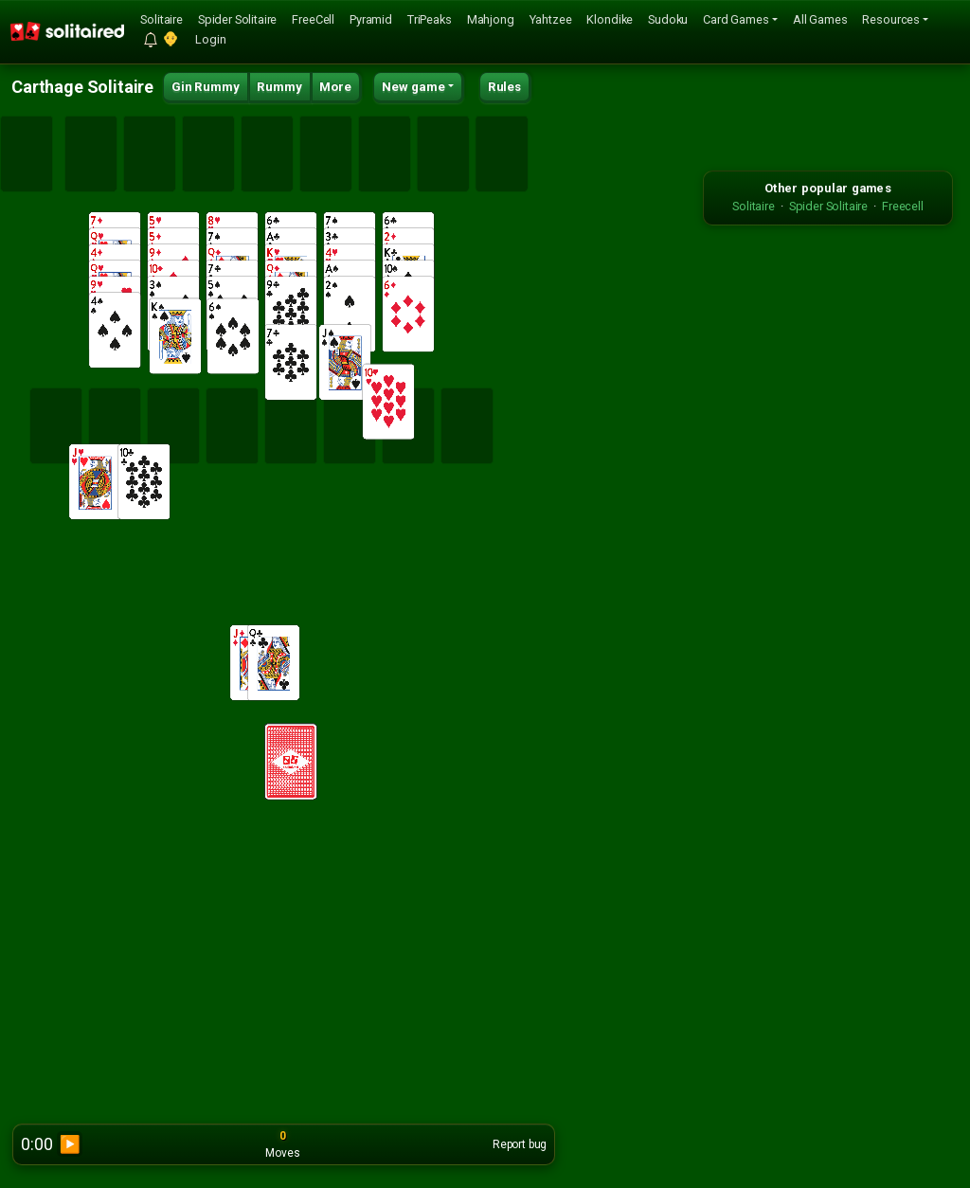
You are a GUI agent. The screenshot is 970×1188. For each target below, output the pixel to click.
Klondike (609, 19)
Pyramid (371, 19)
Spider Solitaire (237, 19)
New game (413, 87)
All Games (820, 19)
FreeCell (313, 19)
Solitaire (161, 19)
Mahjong (490, 19)
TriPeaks (429, 19)
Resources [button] (891, 19)
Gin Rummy (205, 87)
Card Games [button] (735, 19)
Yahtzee (551, 19)
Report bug (520, 1144)
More (334, 87)
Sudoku (668, 19)
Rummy (279, 87)
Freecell (903, 206)
